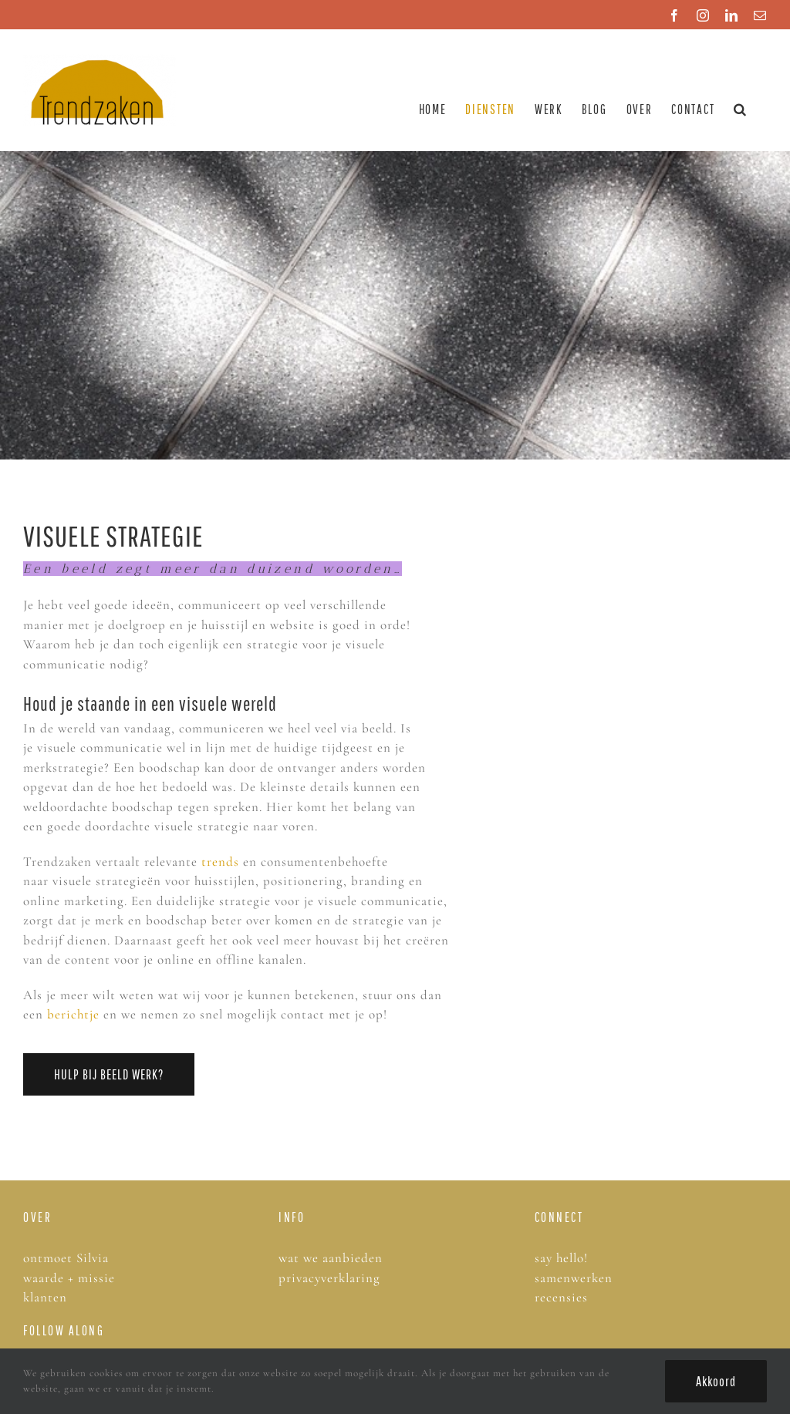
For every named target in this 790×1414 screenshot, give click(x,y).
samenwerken (574, 1278)
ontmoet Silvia (66, 1258)
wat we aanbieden (331, 1258)
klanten (45, 1297)
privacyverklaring (329, 1278)
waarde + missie (69, 1278)
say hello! (561, 1258)
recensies (563, 1297)
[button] (741, 108)
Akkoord (716, 1381)
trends (220, 861)
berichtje (73, 1014)
